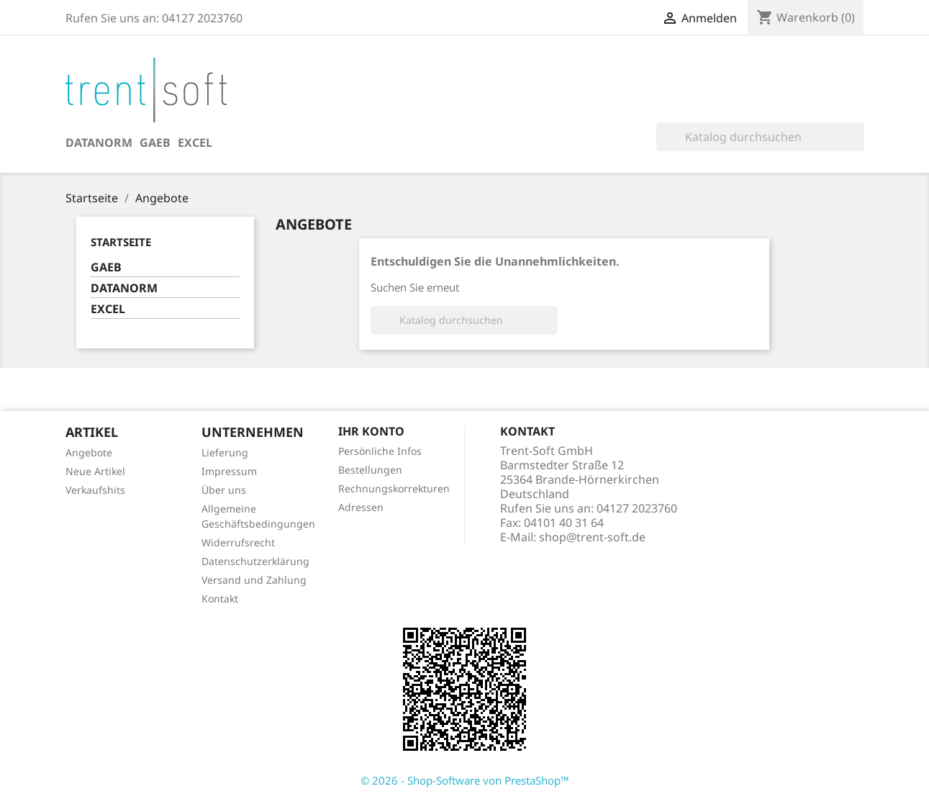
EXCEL (195, 142)
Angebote (88, 452)
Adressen (361, 507)
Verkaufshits (95, 490)
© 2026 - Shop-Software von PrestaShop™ (465, 780)
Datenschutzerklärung (255, 561)
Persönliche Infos (380, 451)
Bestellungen (370, 470)
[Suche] (760, 136)
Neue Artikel (95, 471)
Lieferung (224, 452)
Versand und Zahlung (254, 580)
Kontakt (219, 598)
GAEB (155, 142)
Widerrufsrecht (238, 542)
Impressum (229, 471)
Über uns (223, 490)
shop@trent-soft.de (592, 537)
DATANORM (98, 142)
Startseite (121, 242)
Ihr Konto (371, 431)
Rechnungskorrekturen (394, 488)
